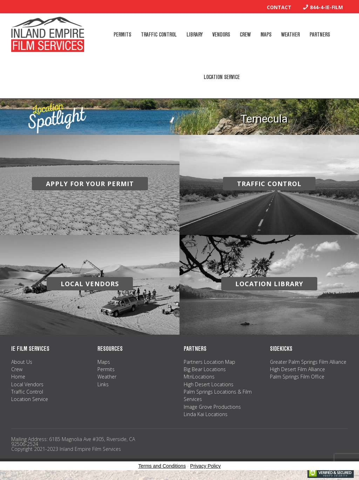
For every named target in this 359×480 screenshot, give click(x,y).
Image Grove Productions (212, 406)
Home (18, 376)
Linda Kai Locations (206, 414)
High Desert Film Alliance (297, 369)
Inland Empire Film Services (47, 34)
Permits (106, 369)
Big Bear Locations (205, 369)
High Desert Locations (208, 384)
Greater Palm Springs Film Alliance (308, 362)
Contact (279, 7)
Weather (106, 376)
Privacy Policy (205, 466)
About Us (21, 362)
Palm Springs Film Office (297, 376)
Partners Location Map (209, 362)
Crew (16, 369)
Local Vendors (27, 384)
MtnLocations (199, 376)
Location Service (29, 399)
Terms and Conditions (162, 466)
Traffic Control (27, 391)
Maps (103, 362)
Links (103, 384)
